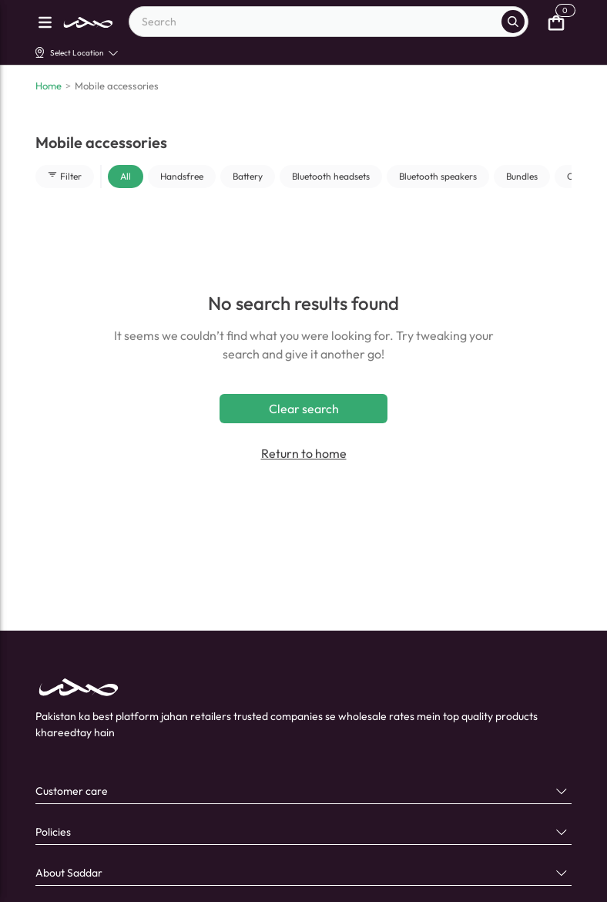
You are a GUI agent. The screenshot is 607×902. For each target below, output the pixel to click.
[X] (179, 847)
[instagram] (147, 847)
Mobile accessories (117, 85)
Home (48, 85)
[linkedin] (83, 847)
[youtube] (115, 847)
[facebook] (51, 847)
